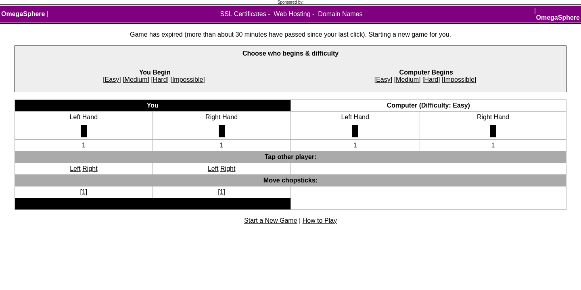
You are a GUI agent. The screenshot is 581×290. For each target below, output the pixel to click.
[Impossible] (187, 79)
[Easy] (112, 79)
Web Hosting (292, 13)
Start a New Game (270, 220)
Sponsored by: (291, 2)
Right (89, 168)
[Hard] (160, 79)
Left (75, 168)
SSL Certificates (243, 13)
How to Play (320, 220)
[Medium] (136, 79)
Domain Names (340, 13)
